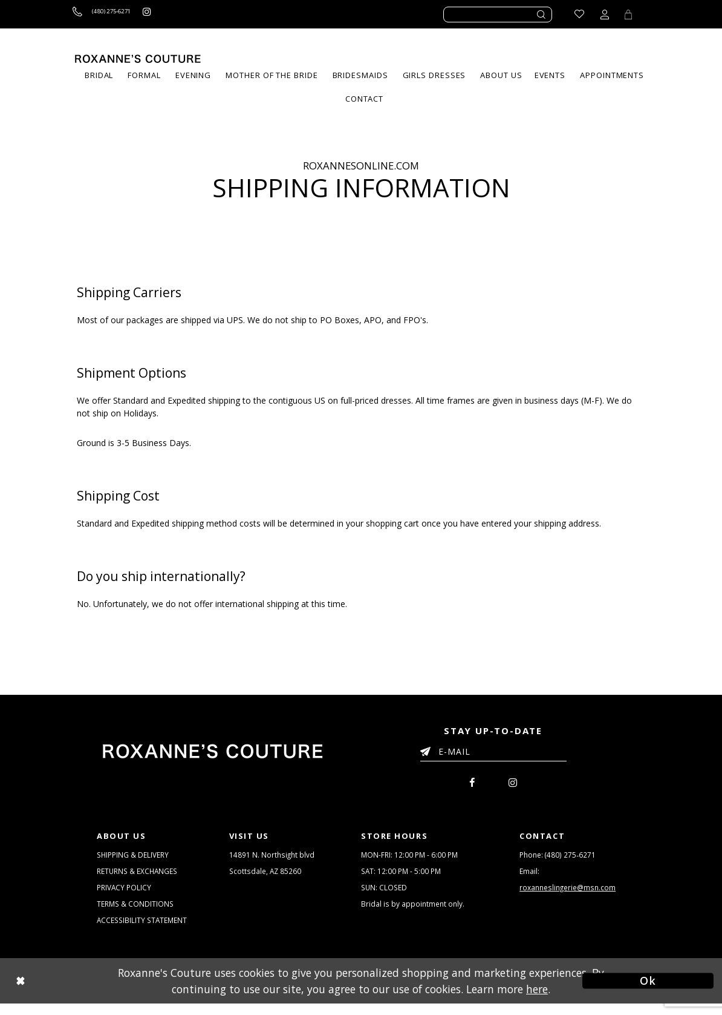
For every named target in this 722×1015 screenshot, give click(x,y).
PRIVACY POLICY (125, 894)
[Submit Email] (427, 749)
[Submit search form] (542, 14)
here (537, 1000)
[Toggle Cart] (626, 14)
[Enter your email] (493, 753)
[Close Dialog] (74, 992)
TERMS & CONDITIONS (137, 912)
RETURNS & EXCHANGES (140, 876)
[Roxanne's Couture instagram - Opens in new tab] (167, 14)
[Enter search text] (497, 14)
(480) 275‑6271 (570, 858)
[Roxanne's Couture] (137, 59)
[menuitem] (144, 75)
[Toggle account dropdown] (601, 14)
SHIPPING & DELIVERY (135, 858)
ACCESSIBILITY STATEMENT (144, 930)
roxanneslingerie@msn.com (570, 894)
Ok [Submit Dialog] (648, 991)
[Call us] (111, 14)
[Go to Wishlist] (575, 14)
